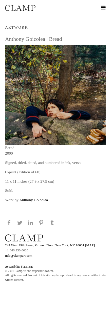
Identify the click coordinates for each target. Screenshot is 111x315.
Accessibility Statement (19, 266)
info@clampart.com (18, 255)
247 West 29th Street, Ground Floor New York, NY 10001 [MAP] (50, 245)
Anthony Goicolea (33, 200)
